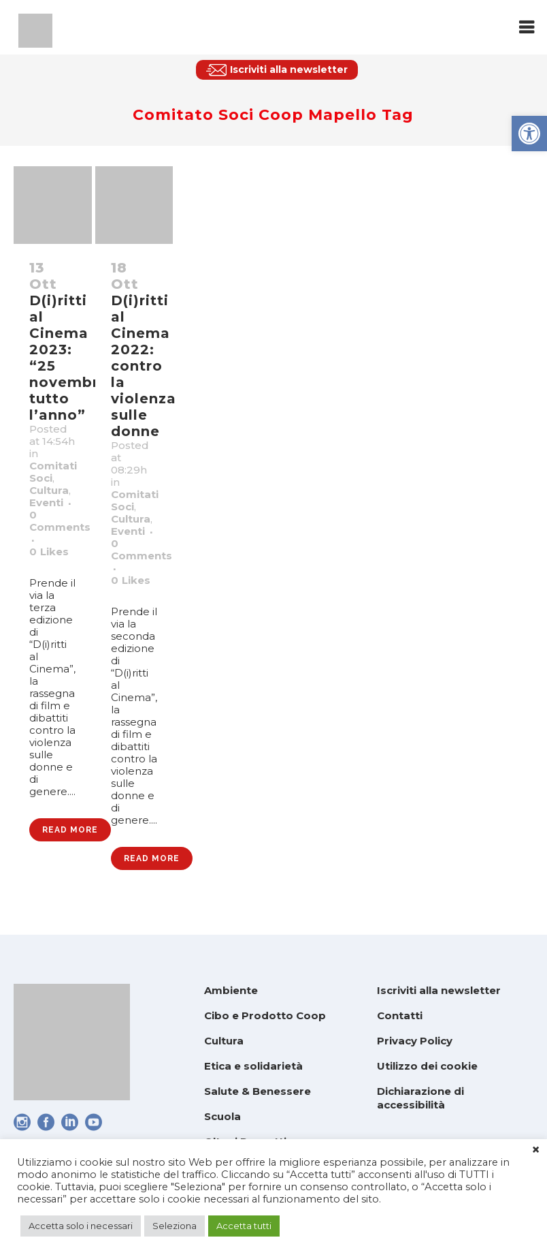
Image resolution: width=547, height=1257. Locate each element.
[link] (529, 133)
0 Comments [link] (59, 520)
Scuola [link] (222, 1116)
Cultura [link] (49, 490)
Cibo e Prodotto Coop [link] (265, 1015)
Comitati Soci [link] (53, 471)
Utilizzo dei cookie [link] (427, 1065)
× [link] (535, 1150)
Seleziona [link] (174, 1225)
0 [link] (49, 552)
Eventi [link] (46, 502)
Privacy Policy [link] (414, 1040)
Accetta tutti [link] (243, 1225)
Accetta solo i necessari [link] (81, 1225)
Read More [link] (70, 830)
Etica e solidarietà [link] (253, 1065)
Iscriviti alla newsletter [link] (439, 990)
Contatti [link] (399, 1015)
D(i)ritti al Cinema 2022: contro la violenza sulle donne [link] (143, 365)
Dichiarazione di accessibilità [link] (420, 1098)
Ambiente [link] (231, 990)
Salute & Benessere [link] (257, 1091)
